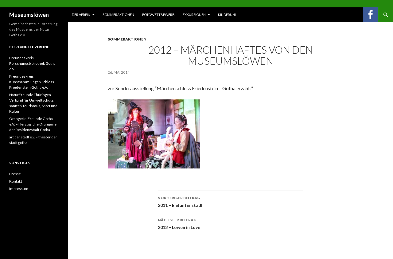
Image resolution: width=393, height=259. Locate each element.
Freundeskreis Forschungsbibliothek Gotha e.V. (32, 63)
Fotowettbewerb (158, 15)
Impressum (18, 188)
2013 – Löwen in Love (230, 223)
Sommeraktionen (118, 15)
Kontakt (15, 181)
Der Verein (81, 15)
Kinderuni (227, 15)
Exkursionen (194, 15)
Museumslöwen (29, 14)
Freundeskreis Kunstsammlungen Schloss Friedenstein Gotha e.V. (31, 82)
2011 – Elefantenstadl (230, 201)
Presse (15, 174)
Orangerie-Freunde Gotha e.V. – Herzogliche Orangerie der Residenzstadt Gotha (32, 124)
